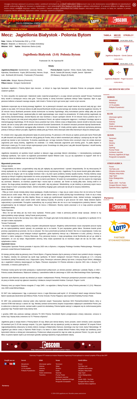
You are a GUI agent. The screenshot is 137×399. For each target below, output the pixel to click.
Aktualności (113, 100)
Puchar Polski (114, 150)
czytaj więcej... (119, 59)
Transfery (112, 129)
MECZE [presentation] (117, 35)
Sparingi (112, 148)
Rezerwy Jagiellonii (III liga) (119, 155)
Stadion (112, 124)
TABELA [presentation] (107, 35)
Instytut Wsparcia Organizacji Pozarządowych (67, 355)
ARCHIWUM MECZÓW (119, 89)
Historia (112, 119)
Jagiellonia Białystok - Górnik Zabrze (118, 56)
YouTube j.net (114, 169)
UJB (110, 181)
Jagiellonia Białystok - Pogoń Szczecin (119, 79)
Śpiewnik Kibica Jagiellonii (118, 188)
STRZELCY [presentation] (128, 35)
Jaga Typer (113, 176)
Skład (111, 141)
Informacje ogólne (115, 117)
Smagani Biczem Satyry (117, 185)
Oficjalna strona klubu (117, 171)
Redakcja (112, 103)
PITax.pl (98, 355)
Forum (111, 167)
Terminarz (112, 138)
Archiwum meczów (116, 152)
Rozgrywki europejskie (117, 157)
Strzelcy (112, 143)
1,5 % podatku (114, 105)
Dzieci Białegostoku (116, 178)
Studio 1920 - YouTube (117, 183)
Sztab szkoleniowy (116, 126)
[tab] (107, 35)
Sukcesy (112, 122)
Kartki (111, 145)
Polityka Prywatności (116, 107)
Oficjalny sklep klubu (116, 174)
